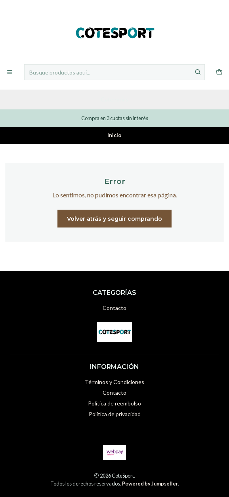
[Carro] (219, 72)
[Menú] (10, 72)
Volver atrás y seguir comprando (114, 218)
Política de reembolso (114, 403)
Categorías (114, 99)
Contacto (114, 307)
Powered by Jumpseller (150, 483)
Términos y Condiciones (114, 381)
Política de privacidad (115, 414)
